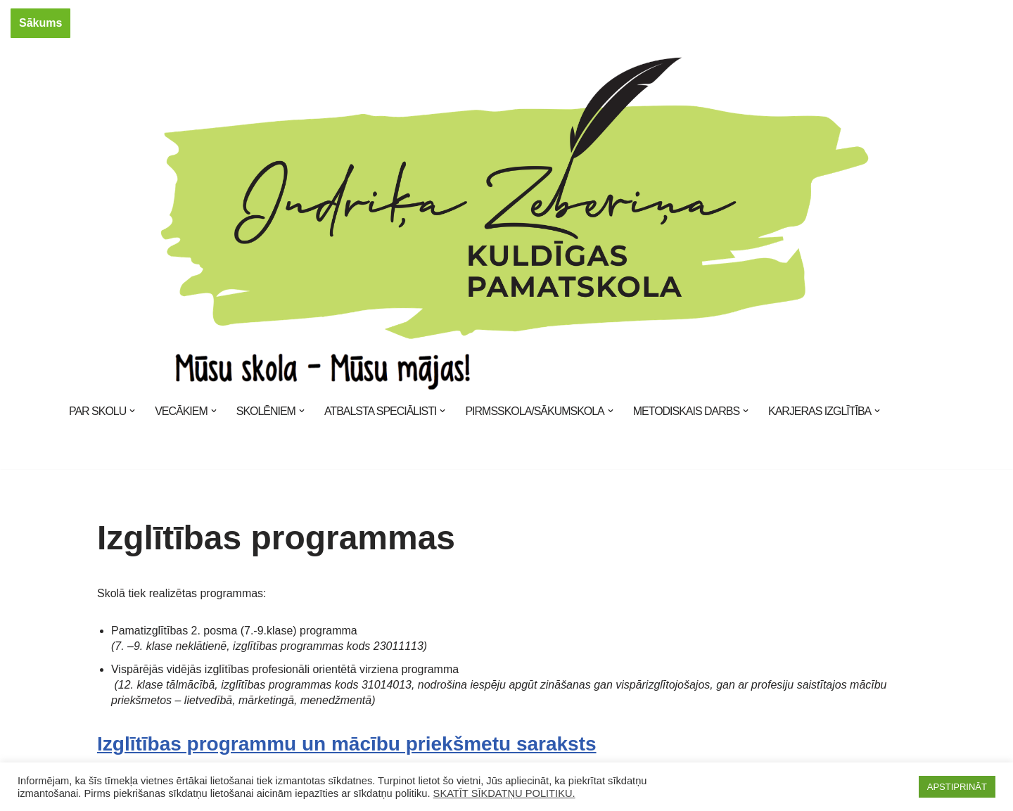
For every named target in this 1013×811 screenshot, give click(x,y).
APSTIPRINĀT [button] (957, 786)
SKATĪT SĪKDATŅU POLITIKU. (504, 793)
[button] (132, 411)
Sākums (40, 23)
